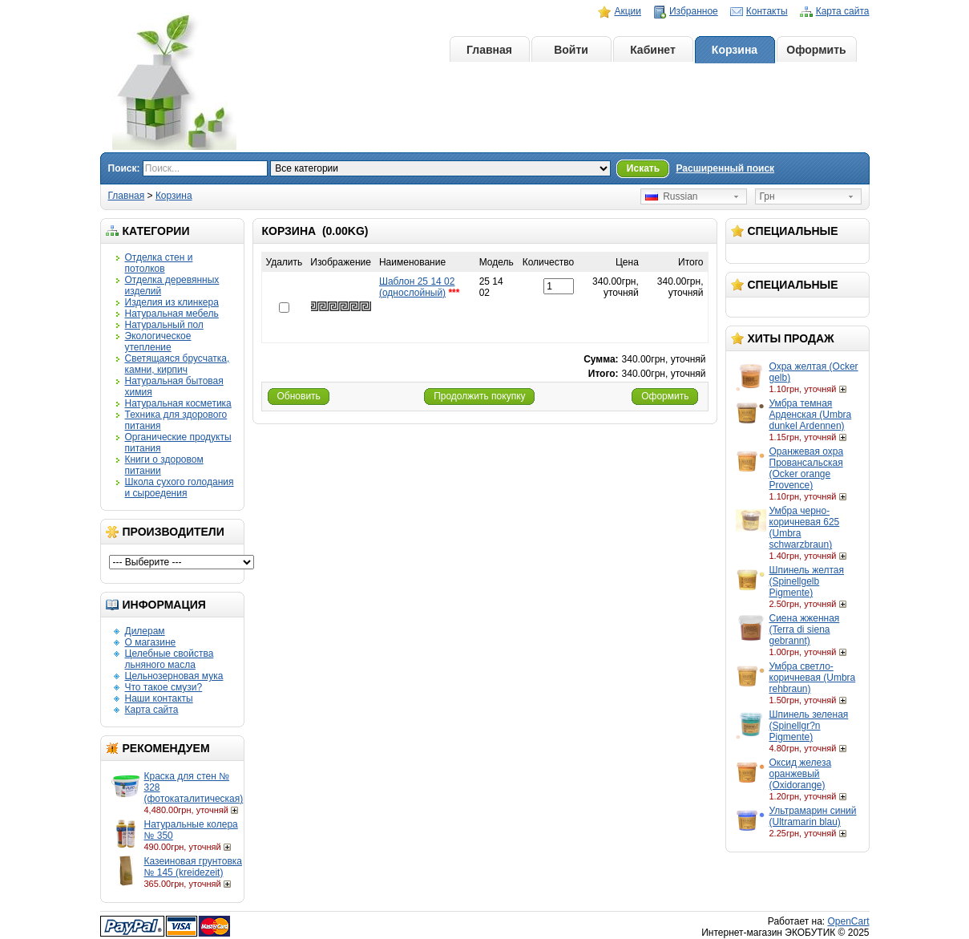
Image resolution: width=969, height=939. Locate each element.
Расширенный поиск (725, 168)
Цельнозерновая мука (174, 676)
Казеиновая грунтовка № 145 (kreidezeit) (193, 867)
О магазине (150, 642)
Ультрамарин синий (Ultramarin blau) (813, 816)
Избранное (693, 11)
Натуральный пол (164, 324)
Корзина (734, 49)
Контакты (767, 11)
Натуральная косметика (178, 403)
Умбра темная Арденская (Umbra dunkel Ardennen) (810, 414)
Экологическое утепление (158, 341)
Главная (489, 49)
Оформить (816, 49)
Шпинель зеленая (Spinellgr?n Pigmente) (809, 726)
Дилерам (145, 631)
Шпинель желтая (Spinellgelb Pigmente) (807, 581)
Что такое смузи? (164, 687)
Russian (671, 196)
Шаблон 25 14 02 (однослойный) (417, 287)
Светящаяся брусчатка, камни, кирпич (177, 364)
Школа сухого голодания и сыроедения (179, 487)
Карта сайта (843, 11)
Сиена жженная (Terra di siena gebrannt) (804, 629)
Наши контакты (159, 698)
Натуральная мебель (172, 313)
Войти (571, 49)
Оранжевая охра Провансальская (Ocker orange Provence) (806, 468)
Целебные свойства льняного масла (169, 659)
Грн (767, 196)
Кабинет (653, 49)
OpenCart (848, 921)
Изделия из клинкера (172, 302)
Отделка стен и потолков (159, 263)
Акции (627, 11)
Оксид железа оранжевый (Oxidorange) (800, 774)
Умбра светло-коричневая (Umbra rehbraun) (812, 677)
